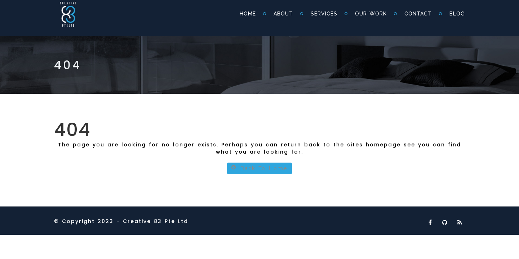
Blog (457, 14)
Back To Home (259, 168)
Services (324, 14)
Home (248, 14)
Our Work (371, 14)
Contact (418, 14)
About (283, 14)
